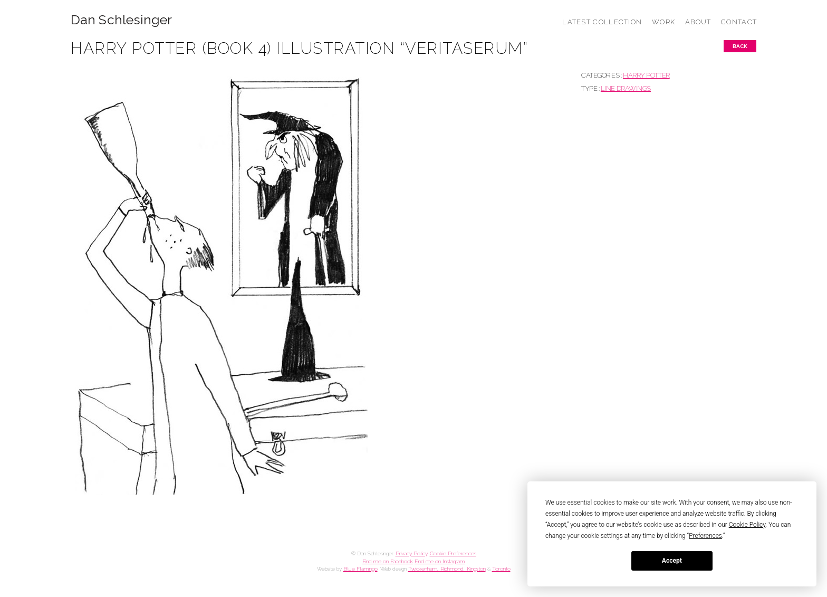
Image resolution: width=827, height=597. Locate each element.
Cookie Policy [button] (747, 524)
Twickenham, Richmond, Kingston (447, 569)
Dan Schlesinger (121, 19)
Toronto (501, 569)
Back (740, 46)
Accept (672, 560)
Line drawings (626, 88)
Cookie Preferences (453, 553)
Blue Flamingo (360, 569)
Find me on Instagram (440, 561)
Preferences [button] (705, 535)
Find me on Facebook (387, 561)
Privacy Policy (411, 553)
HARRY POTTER (646, 75)
